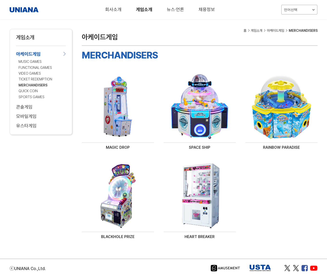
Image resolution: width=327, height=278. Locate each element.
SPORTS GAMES (32, 97)
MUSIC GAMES (30, 61)
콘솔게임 (41, 107)
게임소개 (144, 9)
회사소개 (113, 9)
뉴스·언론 (175, 9)
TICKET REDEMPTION (35, 79)
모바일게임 (41, 116)
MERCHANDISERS (33, 85)
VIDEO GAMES (30, 73)
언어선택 (299, 10)
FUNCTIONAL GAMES (35, 67)
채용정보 (207, 9)
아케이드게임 (41, 54)
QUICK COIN (28, 91)
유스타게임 (41, 126)
